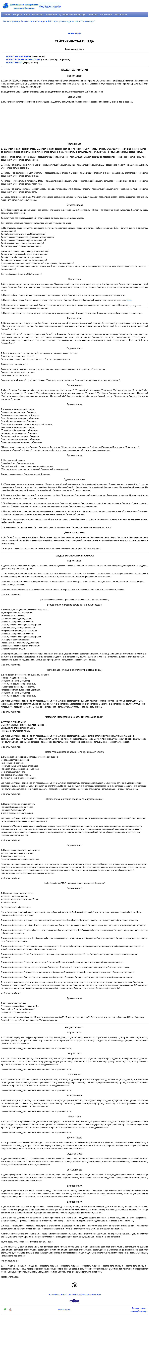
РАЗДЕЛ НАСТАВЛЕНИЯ (18, 56)
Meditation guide (50, 6)
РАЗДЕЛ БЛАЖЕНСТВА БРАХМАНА (23, 59)
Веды (27, 15)
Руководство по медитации (72, 15)
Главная (7, 15)
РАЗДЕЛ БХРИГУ (14, 62)
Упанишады (38, 15)
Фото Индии (106, 15)
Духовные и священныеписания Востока (24, 6)
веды (129, 300)
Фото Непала (120, 15)
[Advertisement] (74, 122)
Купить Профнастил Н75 (135, 306)
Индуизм (17, 15)
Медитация (51, 15)
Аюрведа (93, 15)
